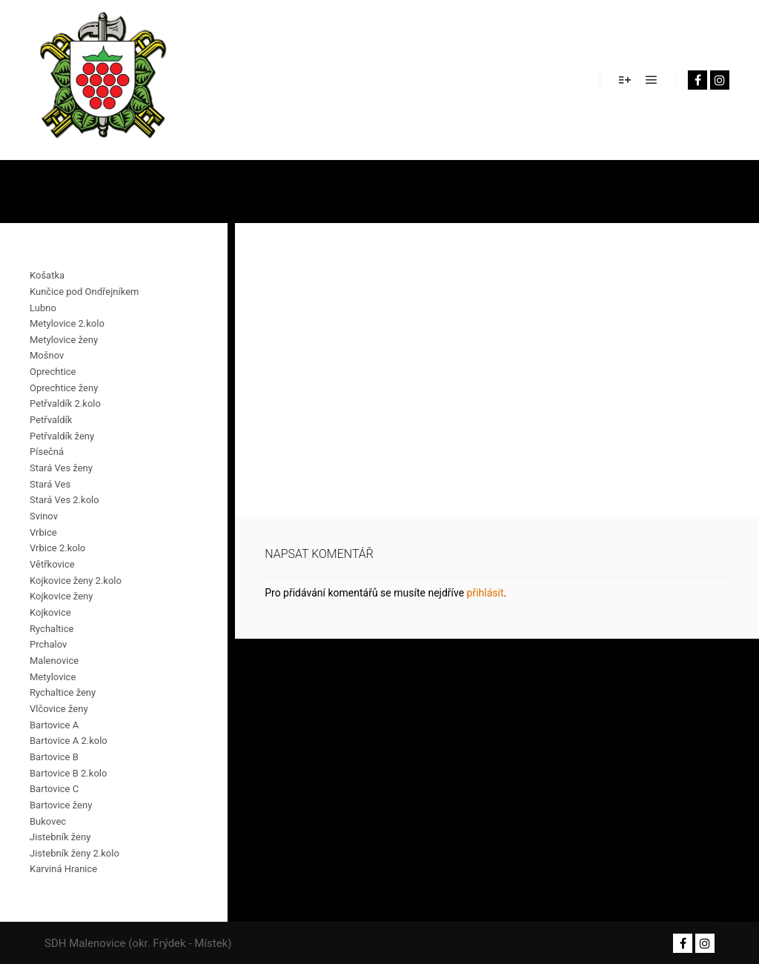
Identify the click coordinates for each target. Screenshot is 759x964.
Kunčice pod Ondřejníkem (84, 291)
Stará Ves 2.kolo (64, 499)
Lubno (43, 307)
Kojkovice (50, 612)
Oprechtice (53, 371)
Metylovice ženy (64, 339)
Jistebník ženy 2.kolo (74, 853)
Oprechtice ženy (64, 387)
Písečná (47, 451)
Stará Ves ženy (61, 467)
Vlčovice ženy (59, 708)
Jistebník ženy (60, 836)
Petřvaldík (51, 419)
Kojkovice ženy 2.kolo (76, 580)
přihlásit (485, 593)
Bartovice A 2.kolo (68, 740)
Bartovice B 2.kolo (68, 773)
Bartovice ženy (61, 805)
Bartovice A (54, 725)
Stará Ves (50, 484)
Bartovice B (54, 756)
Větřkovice (52, 564)
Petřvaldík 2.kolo (65, 403)
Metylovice (53, 676)
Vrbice (43, 532)
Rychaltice (51, 628)
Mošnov (47, 355)
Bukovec (48, 821)
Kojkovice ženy (61, 596)
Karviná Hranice (63, 868)
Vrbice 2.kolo (57, 548)
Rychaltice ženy (63, 692)
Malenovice (54, 660)
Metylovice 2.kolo (67, 323)
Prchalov (48, 644)
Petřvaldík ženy (62, 436)
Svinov (44, 516)
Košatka (47, 275)
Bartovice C (54, 788)
